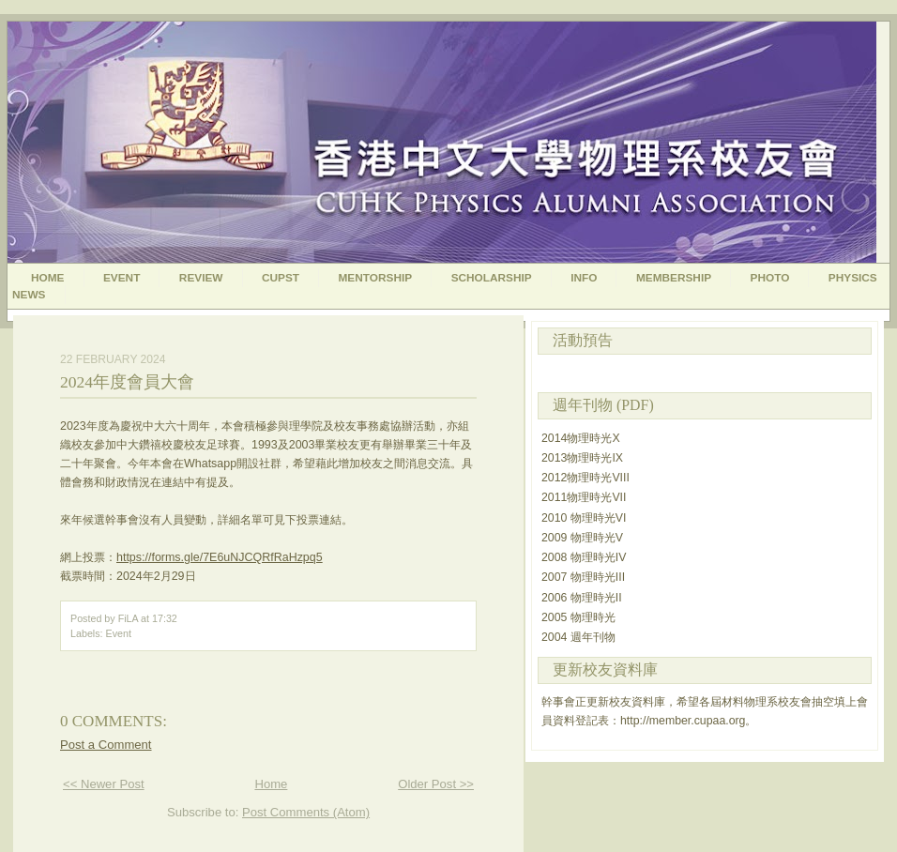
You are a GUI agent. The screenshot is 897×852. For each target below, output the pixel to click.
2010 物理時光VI (583, 518)
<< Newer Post (103, 784)
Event (121, 277)
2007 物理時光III (583, 577)
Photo (770, 277)
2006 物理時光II (581, 597)
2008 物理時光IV (583, 557)
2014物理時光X (580, 438)
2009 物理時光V (582, 537)
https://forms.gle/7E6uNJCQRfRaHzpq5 (219, 557)
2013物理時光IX (582, 457)
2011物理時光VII (583, 497)
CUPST (280, 277)
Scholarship (491, 277)
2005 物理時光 (578, 617)
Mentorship (376, 277)
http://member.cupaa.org (682, 720)
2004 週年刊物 (578, 637)
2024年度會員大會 (127, 382)
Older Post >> (436, 784)
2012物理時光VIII (585, 477)
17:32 (164, 618)
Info (583, 277)
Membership (673, 277)
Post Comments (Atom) (306, 812)
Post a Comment (106, 745)
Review (201, 277)
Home (48, 277)
